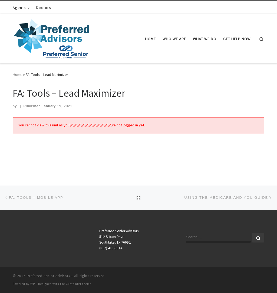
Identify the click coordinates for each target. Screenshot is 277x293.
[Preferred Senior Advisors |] (51, 38)
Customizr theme (78, 284)
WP (32, 284)
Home (17, 74)
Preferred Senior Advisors (48, 276)
